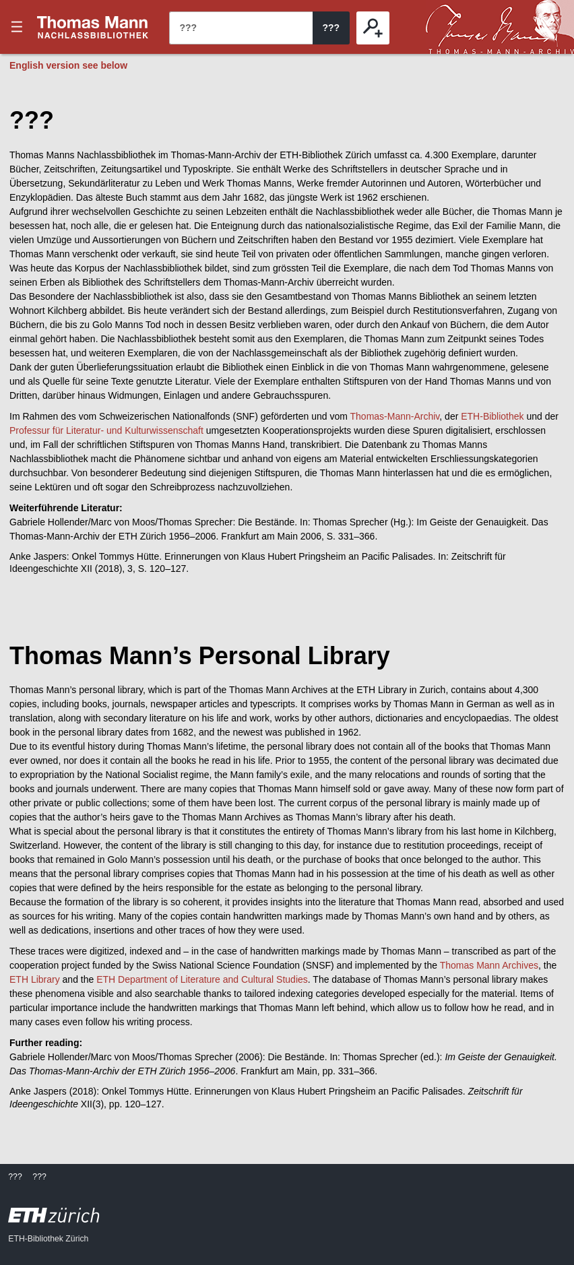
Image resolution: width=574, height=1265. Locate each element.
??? (93, 27)
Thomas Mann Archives (489, 965)
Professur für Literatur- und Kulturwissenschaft (106, 430)
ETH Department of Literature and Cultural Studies (202, 979)
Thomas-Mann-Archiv (395, 416)
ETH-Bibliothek (492, 416)
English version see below (68, 65)
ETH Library (34, 979)
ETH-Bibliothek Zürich (48, 1238)
